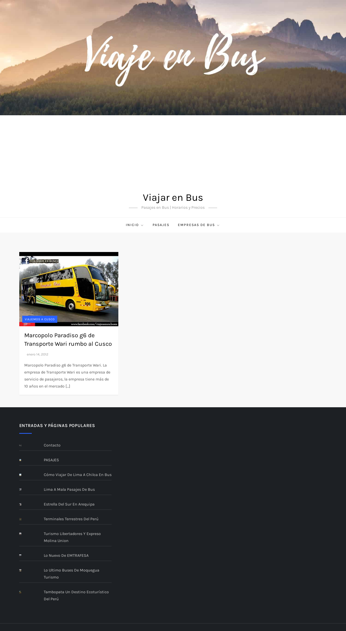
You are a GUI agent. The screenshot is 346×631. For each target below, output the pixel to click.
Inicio (135, 225)
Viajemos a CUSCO (40, 319)
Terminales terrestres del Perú (71, 518)
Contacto (52, 445)
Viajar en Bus (173, 197)
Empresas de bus (199, 225)
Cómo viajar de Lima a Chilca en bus (78, 474)
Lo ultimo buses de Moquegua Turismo (71, 574)
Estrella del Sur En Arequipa (69, 504)
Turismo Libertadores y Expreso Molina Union (72, 537)
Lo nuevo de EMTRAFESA (66, 555)
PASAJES (161, 225)
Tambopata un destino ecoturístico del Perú (76, 595)
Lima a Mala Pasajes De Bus (69, 489)
